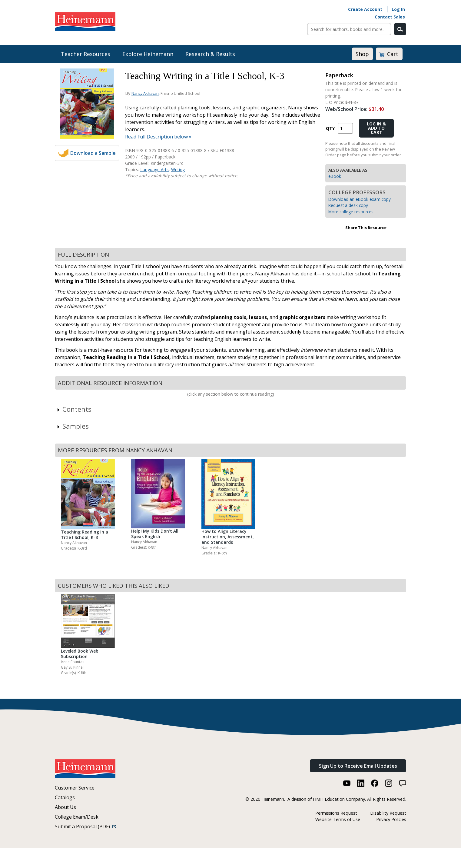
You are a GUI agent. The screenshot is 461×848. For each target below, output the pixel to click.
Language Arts (154, 169)
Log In (398, 9)
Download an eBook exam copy (359, 199)
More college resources (350, 211)
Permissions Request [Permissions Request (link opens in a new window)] (336, 813)
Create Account (365, 9)
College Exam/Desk (76, 816)
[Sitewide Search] (349, 29)
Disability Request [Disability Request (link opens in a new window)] (388, 813)
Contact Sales (390, 17)
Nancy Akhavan (145, 93)
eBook (334, 176)
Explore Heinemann (147, 54)
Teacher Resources (85, 54)
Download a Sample (93, 153)
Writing (178, 169)
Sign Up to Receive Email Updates (358, 766)
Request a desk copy (348, 205)
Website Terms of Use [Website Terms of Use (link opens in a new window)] (337, 819)
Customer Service (75, 787)
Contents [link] (73, 409)
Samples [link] (72, 426)
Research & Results (210, 54)
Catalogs (65, 797)
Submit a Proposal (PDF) (85, 826)
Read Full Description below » (158, 136)
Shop (362, 54)
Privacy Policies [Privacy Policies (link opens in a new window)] (391, 819)
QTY (330, 128)
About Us (65, 807)
